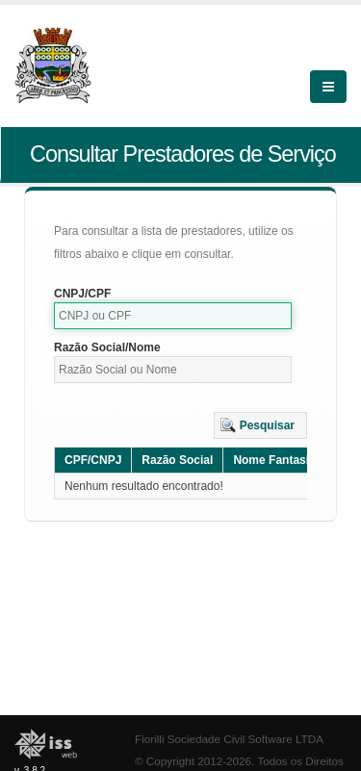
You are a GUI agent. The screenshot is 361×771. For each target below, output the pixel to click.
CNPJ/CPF (82, 293)
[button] (260, 425)
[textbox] (173, 315)
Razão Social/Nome (107, 347)
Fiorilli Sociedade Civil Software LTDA (229, 738)
